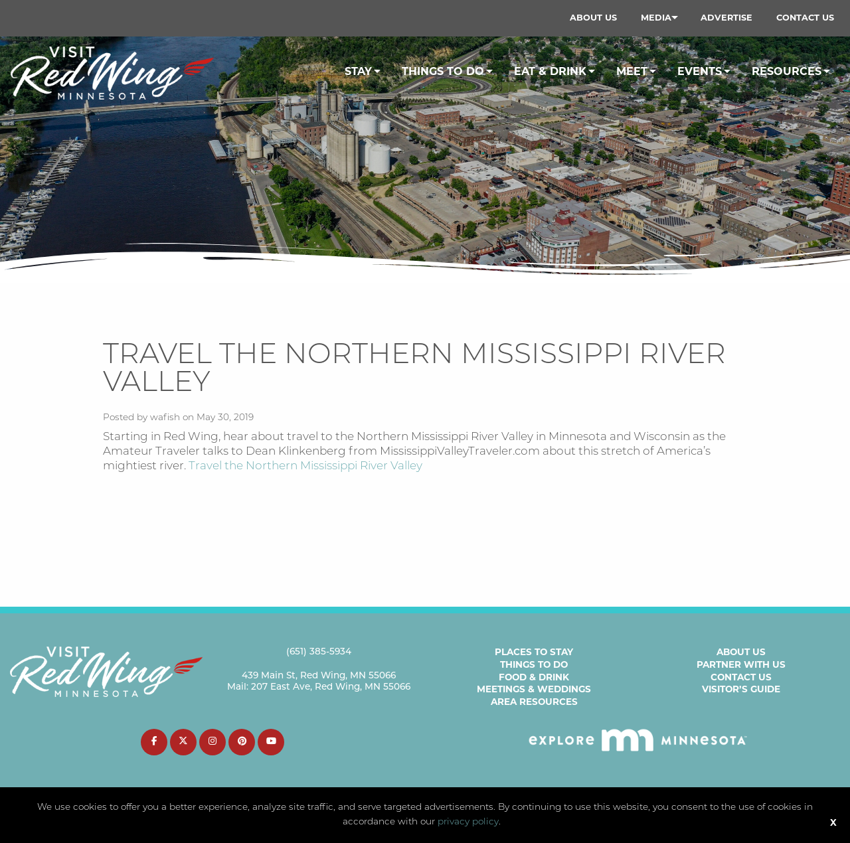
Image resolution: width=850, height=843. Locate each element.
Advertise (726, 18)
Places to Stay (534, 652)
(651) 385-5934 (318, 652)
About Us (593, 18)
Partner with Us (741, 664)
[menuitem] (593, 18)
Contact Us (805, 18)
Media (656, 18)
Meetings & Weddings (534, 689)
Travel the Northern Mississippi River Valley (305, 466)
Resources (786, 71)
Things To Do (443, 71)
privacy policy (468, 822)
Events (699, 71)
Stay (358, 71)
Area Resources (534, 701)
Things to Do (534, 664)
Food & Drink (534, 677)
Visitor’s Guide (741, 689)
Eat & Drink (550, 71)
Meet (631, 71)
